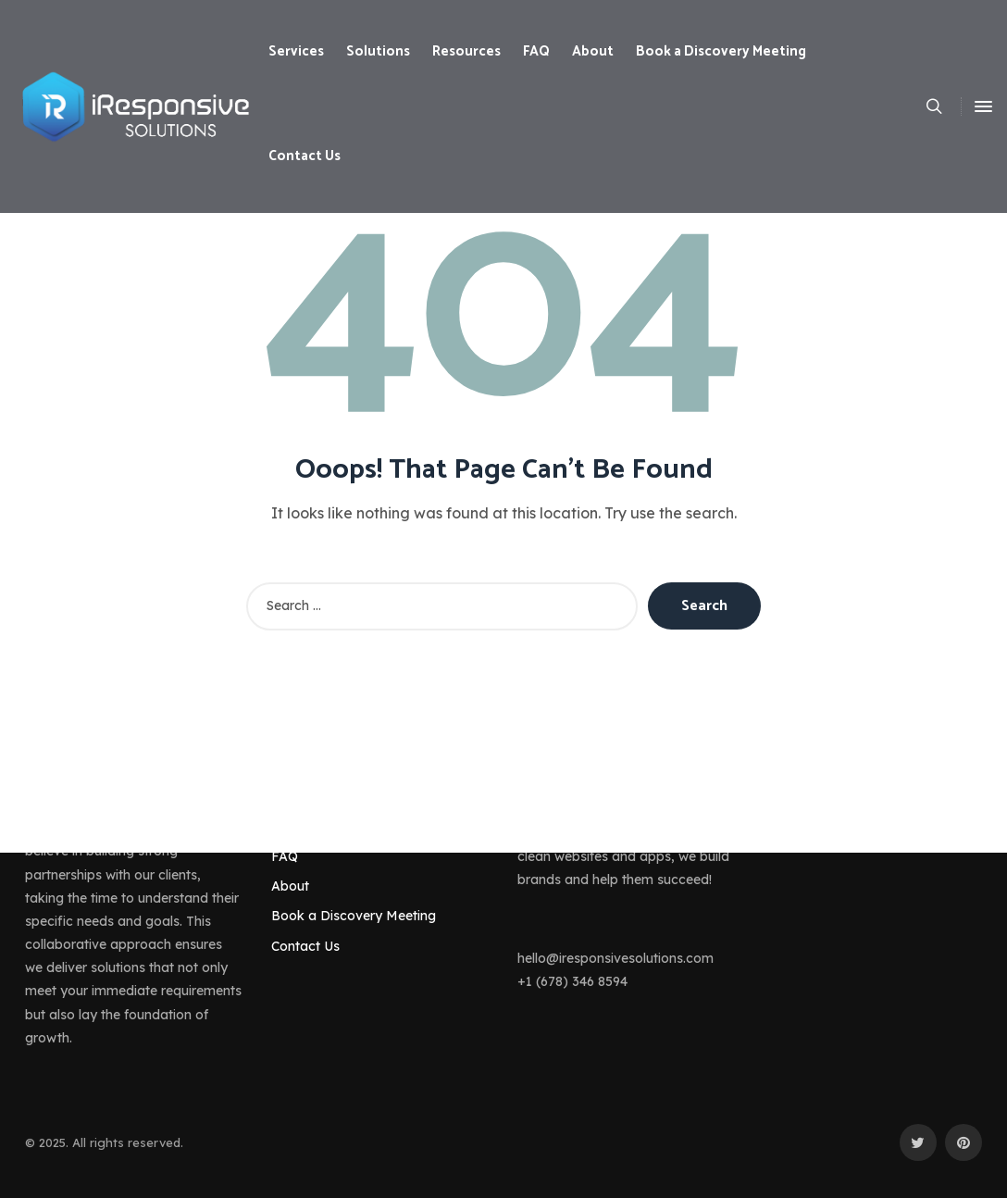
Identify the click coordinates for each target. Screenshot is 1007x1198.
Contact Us (305, 946)
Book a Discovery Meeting (353, 915)
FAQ (284, 856)
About (290, 886)
